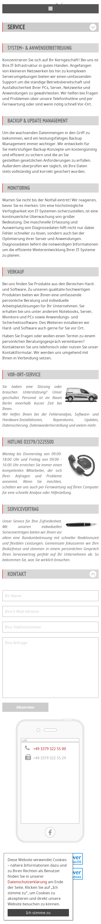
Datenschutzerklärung (27, 881)
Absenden (25, 739)
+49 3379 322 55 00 (49, 781)
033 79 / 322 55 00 (50, 26)
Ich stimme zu (38, 912)
